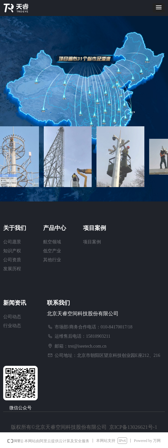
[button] (159, 7)
